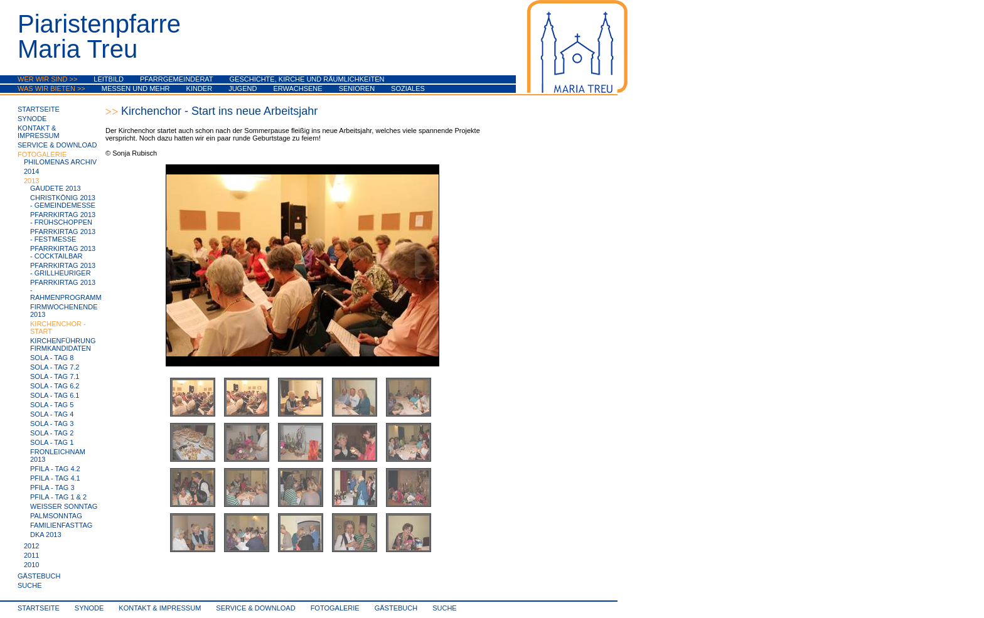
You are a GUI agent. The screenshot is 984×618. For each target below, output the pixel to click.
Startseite (39, 109)
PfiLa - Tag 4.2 (55, 468)
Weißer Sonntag (63, 506)
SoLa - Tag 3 (51, 423)
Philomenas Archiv (60, 162)
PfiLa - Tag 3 (52, 487)
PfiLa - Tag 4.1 (55, 478)
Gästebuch (39, 576)
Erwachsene (297, 88)
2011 (31, 555)
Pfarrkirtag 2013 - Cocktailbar (62, 252)
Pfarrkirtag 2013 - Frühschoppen (62, 218)
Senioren (357, 88)
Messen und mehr (136, 88)
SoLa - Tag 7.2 (54, 367)
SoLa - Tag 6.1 (54, 395)
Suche (30, 585)
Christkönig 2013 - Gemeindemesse (62, 201)
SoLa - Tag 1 (51, 442)
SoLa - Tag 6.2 (54, 386)
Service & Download (57, 145)
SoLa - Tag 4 (51, 414)
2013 (31, 180)
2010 (31, 564)
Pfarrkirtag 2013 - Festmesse (62, 235)
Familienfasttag (61, 525)
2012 (31, 546)
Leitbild (109, 79)
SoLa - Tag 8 (51, 357)
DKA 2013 (46, 534)
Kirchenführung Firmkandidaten (63, 344)
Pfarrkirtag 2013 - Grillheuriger (62, 269)
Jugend (242, 88)
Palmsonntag (56, 515)
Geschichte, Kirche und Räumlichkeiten (307, 79)
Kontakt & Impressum (39, 131)
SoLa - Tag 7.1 (54, 376)
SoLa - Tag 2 (51, 433)
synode (32, 118)
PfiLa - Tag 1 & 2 (58, 497)
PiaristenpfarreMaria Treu (99, 36)
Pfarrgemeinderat (176, 79)
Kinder (199, 88)
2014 (31, 171)
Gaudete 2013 (55, 188)
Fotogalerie (42, 154)
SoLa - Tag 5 (51, 404)
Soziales (408, 88)
